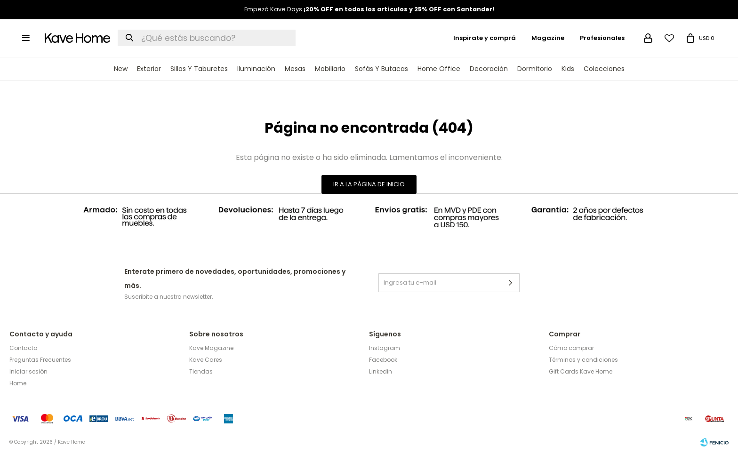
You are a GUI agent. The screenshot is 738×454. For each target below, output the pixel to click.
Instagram (384, 348)
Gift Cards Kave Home (580, 371)
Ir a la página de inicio (369, 184)
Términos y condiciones (583, 360)
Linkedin (380, 371)
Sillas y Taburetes (199, 68)
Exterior (149, 68)
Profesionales (602, 37)
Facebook (383, 360)
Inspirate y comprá (484, 37)
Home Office (438, 68)
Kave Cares (205, 360)
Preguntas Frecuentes (40, 360)
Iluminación (256, 68)
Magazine (547, 37)
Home (17, 383)
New (121, 68)
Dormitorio (534, 68)
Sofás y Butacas (381, 68)
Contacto (23, 348)
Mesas (295, 68)
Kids (568, 68)
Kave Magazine (211, 348)
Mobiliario (330, 68)
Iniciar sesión (28, 371)
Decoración (489, 68)
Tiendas (201, 371)
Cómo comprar (571, 348)
